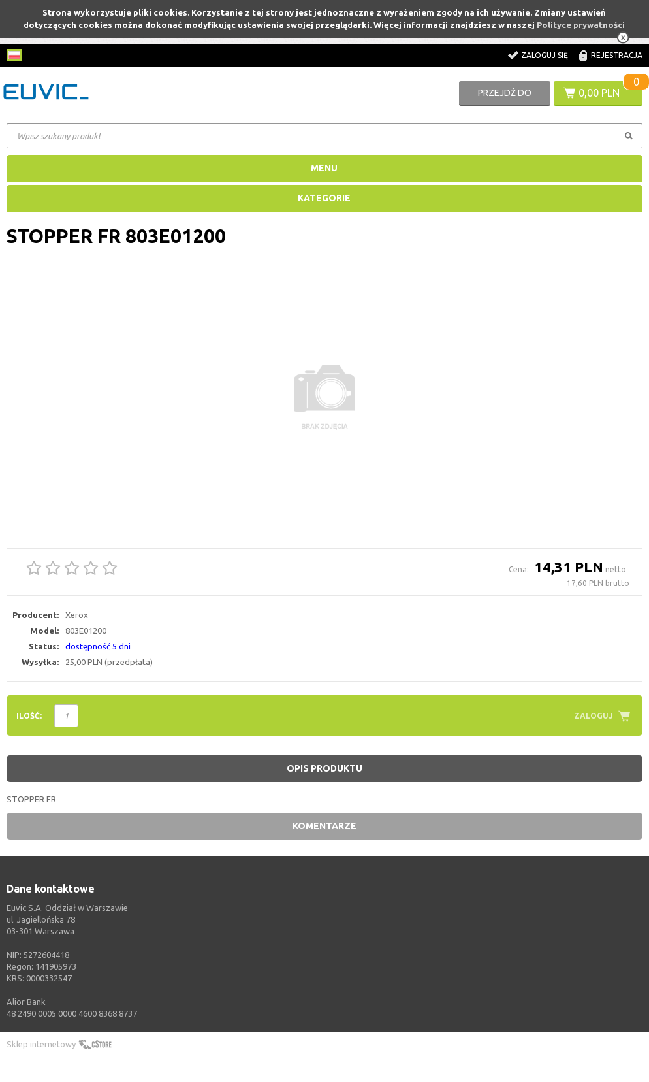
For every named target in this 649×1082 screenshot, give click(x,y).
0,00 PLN (599, 93)
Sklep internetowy (41, 1044)
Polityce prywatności (581, 24)
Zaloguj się (544, 55)
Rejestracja (616, 55)
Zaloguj (593, 716)
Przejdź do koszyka (504, 97)
